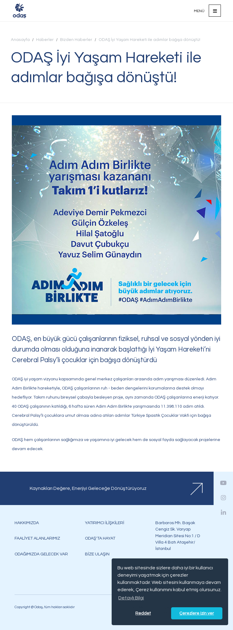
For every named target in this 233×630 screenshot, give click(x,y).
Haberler (45, 40)
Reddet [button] (143, 613)
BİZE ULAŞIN (97, 554)
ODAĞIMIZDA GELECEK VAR (41, 554)
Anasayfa (20, 40)
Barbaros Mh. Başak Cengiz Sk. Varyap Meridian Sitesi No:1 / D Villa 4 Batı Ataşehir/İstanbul (177, 536)
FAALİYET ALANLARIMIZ (37, 538)
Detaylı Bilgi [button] (131, 597)
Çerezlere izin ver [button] (196, 613)
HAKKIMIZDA (27, 523)
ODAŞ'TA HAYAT (100, 538)
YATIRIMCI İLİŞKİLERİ (104, 523)
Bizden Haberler (76, 40)
